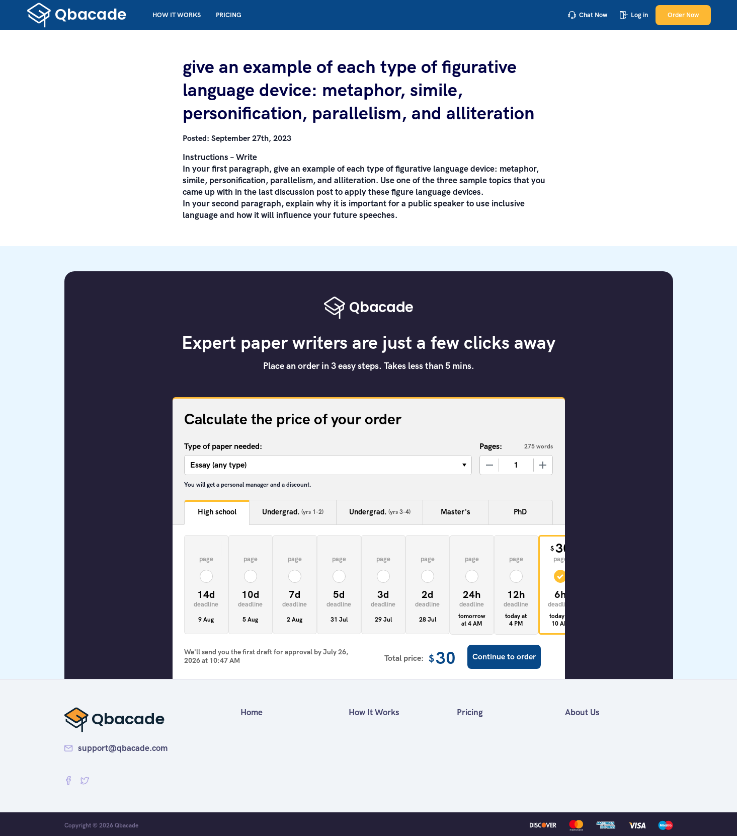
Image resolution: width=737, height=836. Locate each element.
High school (217, 511)
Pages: (490, 446)
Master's (455, 511)
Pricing (228, 15)
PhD (520, 511)
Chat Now (587, 15)
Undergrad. (292, 512)
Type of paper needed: (223, 446)
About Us (582, 712)
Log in (634, 15)
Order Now (683, 15)
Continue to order (504, 656)
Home (251, 712)
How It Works (176, 15)
